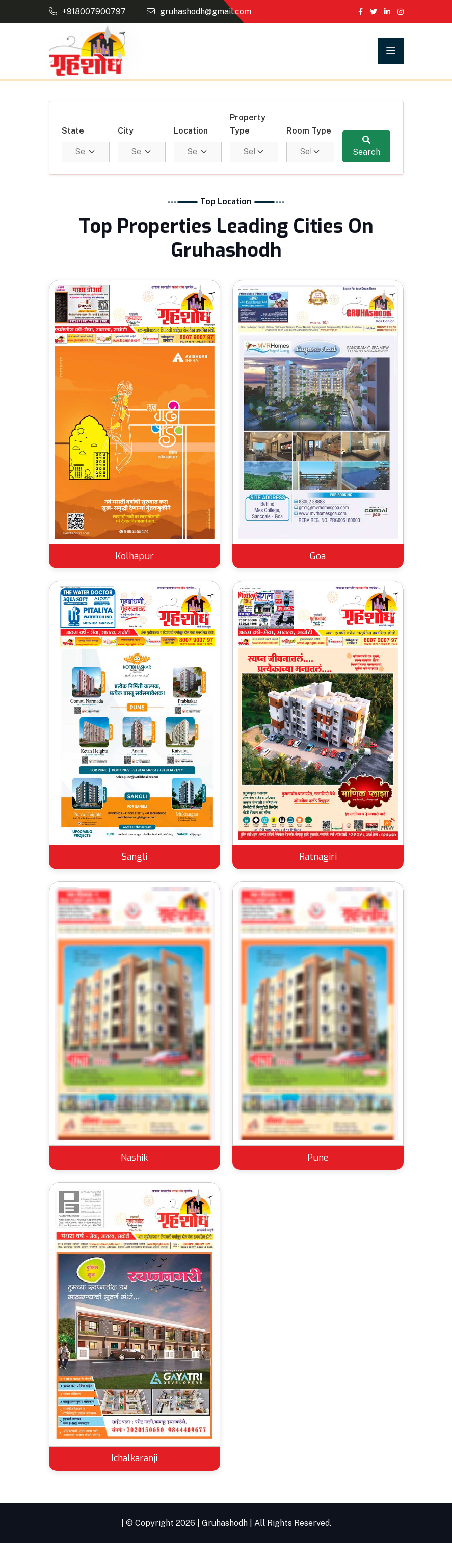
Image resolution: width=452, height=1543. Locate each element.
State (73, 131)
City (126, 131)
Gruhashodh (225, 1523)
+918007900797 (94, 11)
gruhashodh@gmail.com (205, 11)
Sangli (134, 857)
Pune (317, 1158)
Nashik (134, 1158)
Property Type (247, 124)
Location (191, 131)
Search (366, 146)
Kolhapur (134, 556)
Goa (318, 556)
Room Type (308, 131)
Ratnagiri (318, 857)
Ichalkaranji (134, 1458)
